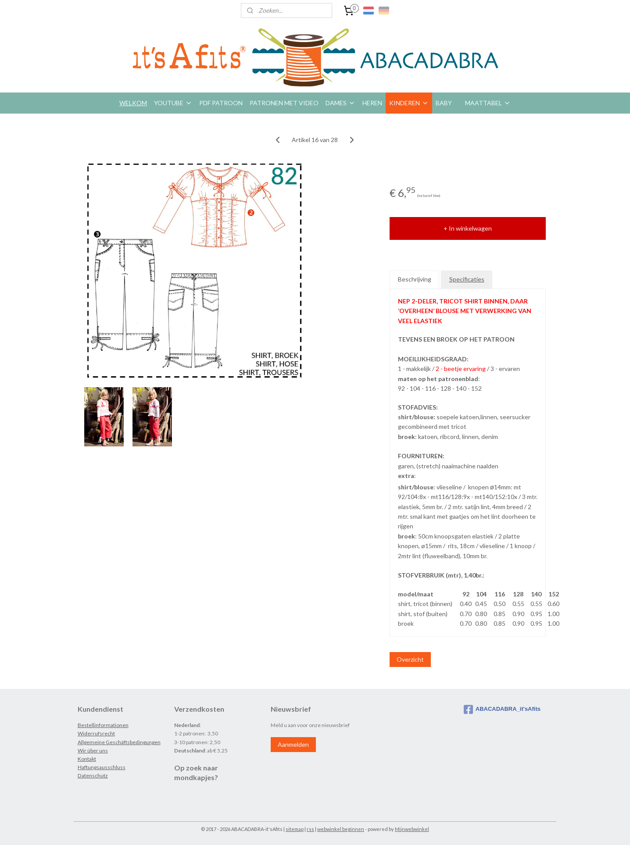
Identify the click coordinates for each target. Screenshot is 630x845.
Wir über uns (93, 750)
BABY (444, 103)
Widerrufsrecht (96, 733)
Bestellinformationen (103, 725)
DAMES (340, 103)
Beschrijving (414, 279)
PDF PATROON (221, 103)
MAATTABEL (488, 103)
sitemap (295, 829)
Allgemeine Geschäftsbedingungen (119, 742)
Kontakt (87, 759)
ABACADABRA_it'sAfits (502, 709)
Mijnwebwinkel (412, 829)
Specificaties (466, 279)
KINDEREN (409, 103)
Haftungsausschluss (101, 767)
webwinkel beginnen (340, 829)
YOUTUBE (173, 103)
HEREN (372, 103)
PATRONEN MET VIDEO (284, 103)
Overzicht (410, 659)
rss (310, 829)
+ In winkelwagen (468, 228)
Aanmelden (293, 744)
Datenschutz (93, 775)
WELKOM (133, 103)
